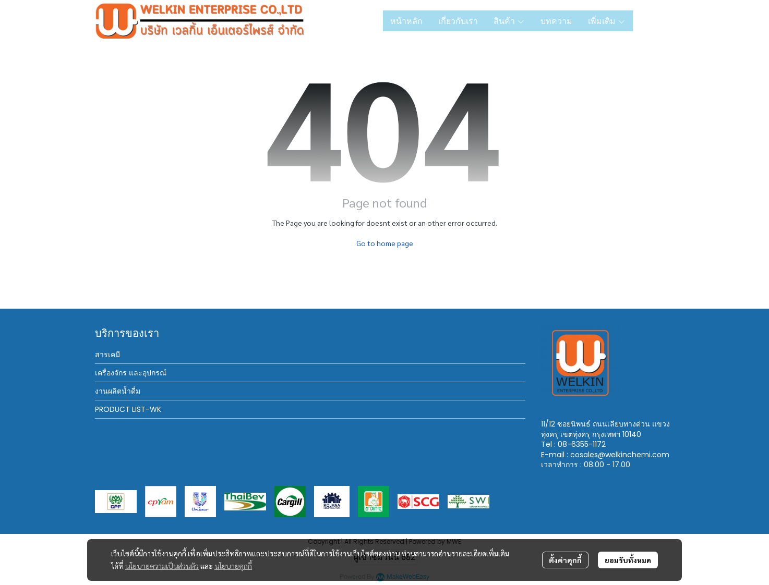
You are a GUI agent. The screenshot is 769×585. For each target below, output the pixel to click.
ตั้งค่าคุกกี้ (565, 560)
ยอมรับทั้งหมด (628, 560)
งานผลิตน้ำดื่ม (117, 391)
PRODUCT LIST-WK (128, 409)
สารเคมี (107, 354)
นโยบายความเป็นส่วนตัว (162, 565)
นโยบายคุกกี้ (233, 565)
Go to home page (384, 243)
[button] (657, 21)
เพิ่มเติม (607, 21)
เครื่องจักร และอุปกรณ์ (130, 373)
